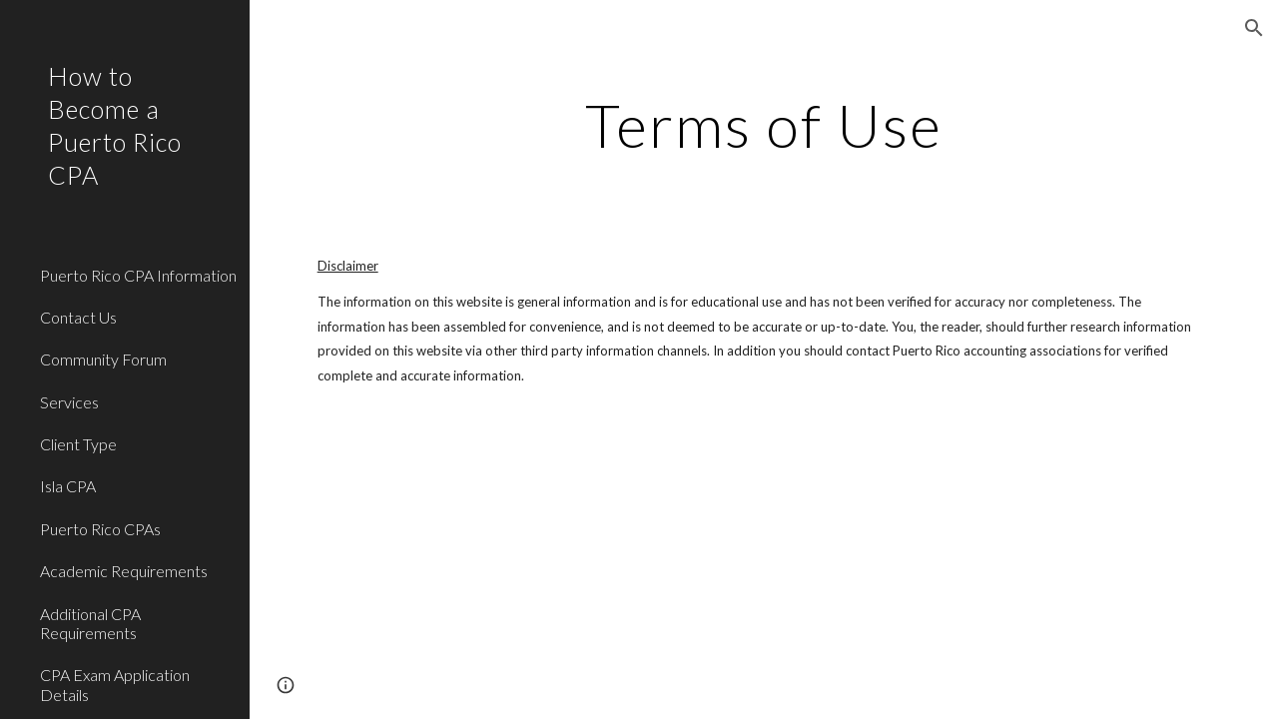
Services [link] (69, 401)
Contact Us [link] (78, 317)
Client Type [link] (78, 443)
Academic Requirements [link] (124, 570)
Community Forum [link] (103, 359)
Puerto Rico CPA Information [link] (138, 275)
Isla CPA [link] (68, 485)
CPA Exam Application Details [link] (115, 684)
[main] (763, 125)
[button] (1254, 28)
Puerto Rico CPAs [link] (100, 528)
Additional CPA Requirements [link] (90, 623)
